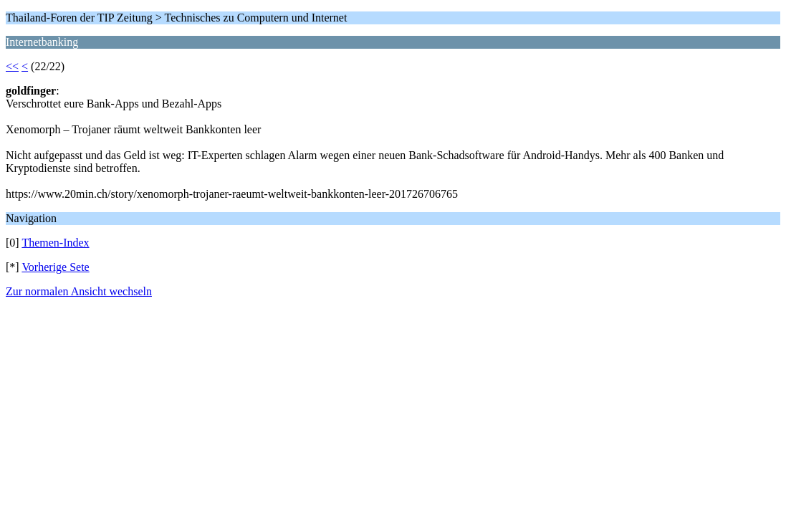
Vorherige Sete (55, 267)
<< (12, 66)
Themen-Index (55, 242)
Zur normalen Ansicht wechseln (79, 291)
